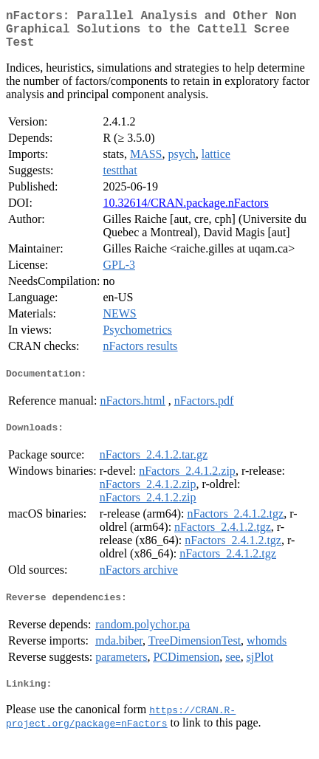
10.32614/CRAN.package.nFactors (185, 211)
